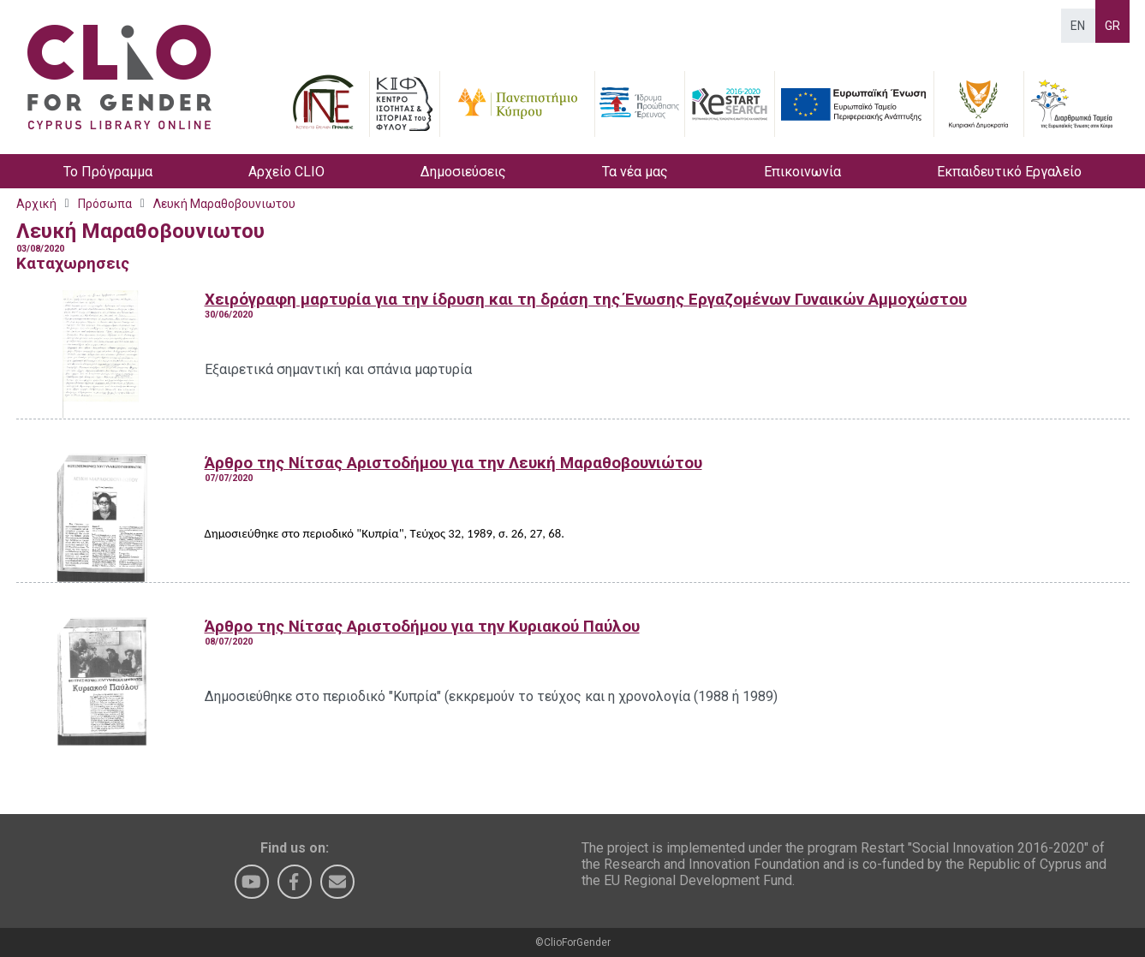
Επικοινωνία (802, 171)
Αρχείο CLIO (286, 171)
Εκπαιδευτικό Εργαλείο (1009, 171)
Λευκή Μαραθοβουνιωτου (224, 204)
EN (1077, 26)
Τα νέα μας (635, 171)
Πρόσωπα (105, 204)
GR (1112, 26)
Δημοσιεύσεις (463, 171)
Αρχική (36, 204)
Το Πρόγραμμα (107, 171)
